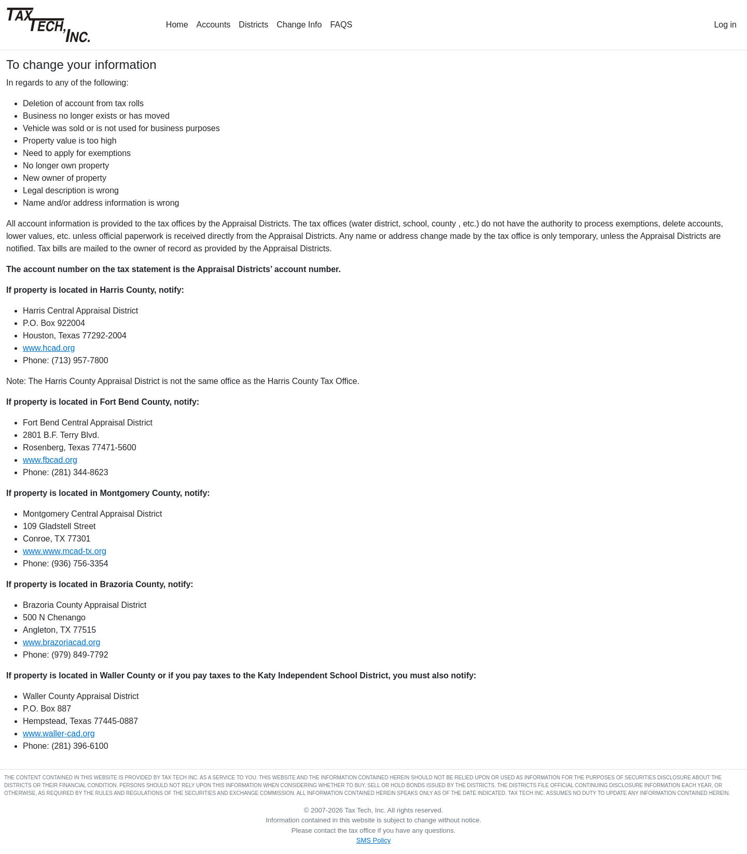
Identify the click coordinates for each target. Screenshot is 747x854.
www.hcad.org (49, 348)
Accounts (214, 24)
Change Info (299, 24)
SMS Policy (373, 840)
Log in (725, 24)
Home (177, 24)
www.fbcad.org (50, 460)
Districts (253, 24)
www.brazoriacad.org (61, 642)
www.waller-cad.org (59, 733)
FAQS (341, 24)
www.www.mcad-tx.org (64, 551)
